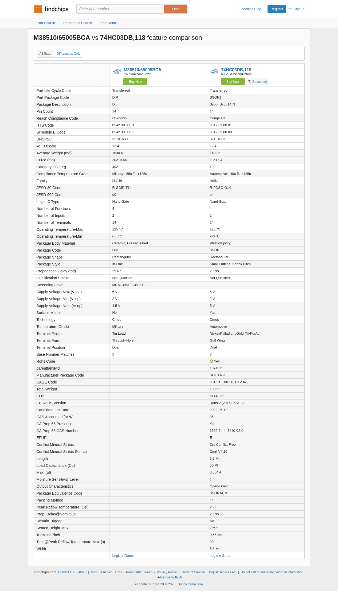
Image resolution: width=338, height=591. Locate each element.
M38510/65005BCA (142, 70)
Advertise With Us (170, 577)
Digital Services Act (223, 572)
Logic (116, 556)
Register (276, 9)
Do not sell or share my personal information (272, 572)
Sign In (299, 9)
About (82, 572)
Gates (129, 556)
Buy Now (135, 82)
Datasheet (257, 82)
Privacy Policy (167, 572)
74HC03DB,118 (236, 70)
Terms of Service (193, 572)
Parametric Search (139, 572)
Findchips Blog (249, 9)
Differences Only (68, 54)
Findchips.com (51, 9)
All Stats (45, 54)
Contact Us (66, 572)
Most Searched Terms (106, 572)
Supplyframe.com (190, 584)
